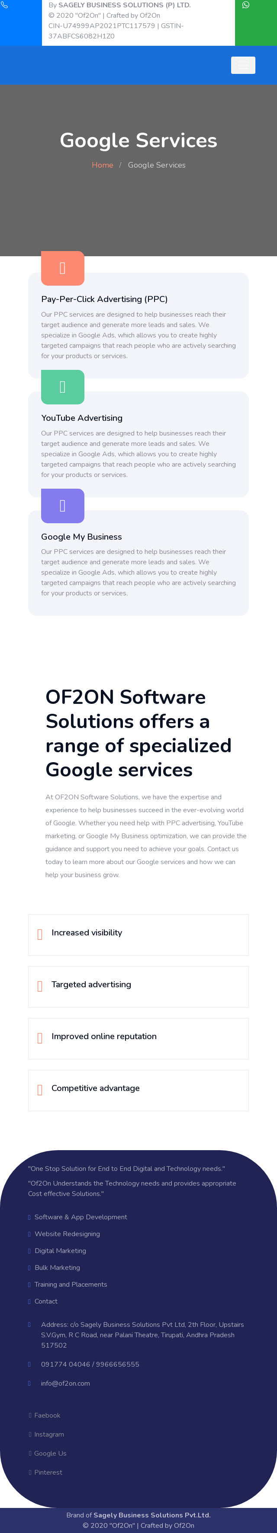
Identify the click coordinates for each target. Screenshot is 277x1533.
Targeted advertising (91, 984)
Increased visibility (87, 932)
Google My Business (81, 537)
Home (102, 165)
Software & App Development (81, 1217)
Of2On (150, 15)
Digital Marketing (60, 1251)
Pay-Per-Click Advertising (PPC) (104, 299)
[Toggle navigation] (243, 65)
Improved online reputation (104, 1036)
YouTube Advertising (81, 418)
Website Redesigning (67, 1234)
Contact (46, 1301)
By (119, 5)
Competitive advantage (96, 1088)
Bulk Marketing (57, 1267)
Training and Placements (71, 1284)
